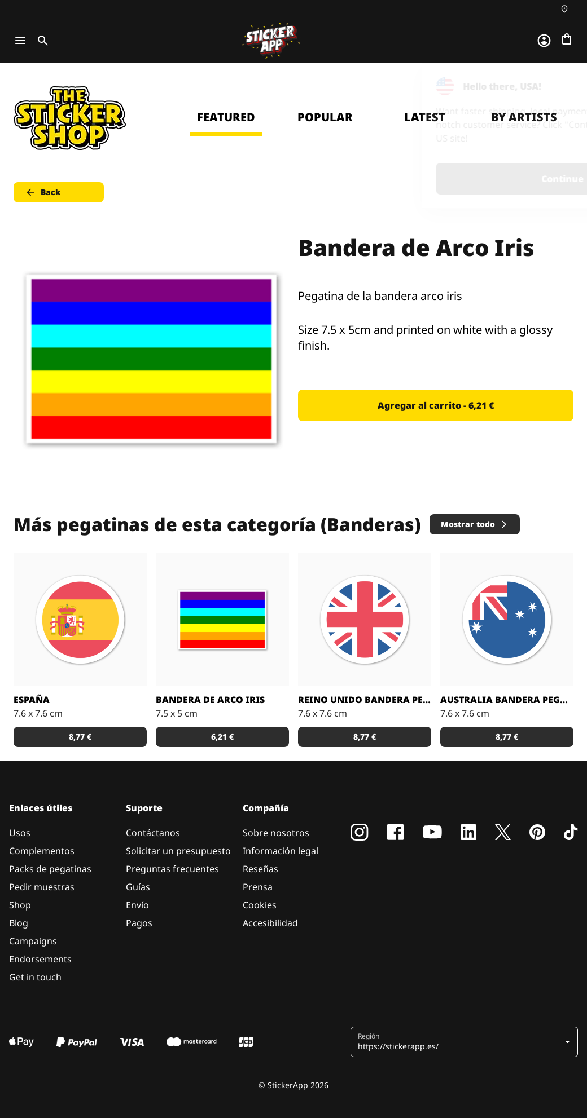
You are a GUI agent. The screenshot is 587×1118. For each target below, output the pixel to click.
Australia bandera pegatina (506, 699)
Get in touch (35, 977)
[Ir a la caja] (566, 39)
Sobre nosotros (276, 833)
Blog (18, 923)
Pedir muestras (42, 887)
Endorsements (40, 959)
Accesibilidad (270, 923)
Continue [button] (435, 179)
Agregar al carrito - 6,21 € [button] (436, 405)
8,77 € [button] (80, 736)
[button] (460, 1042)
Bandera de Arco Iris (210, 699)
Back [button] (42, 192)
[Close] (553, 86)
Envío (137, 905)
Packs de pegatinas (50, 869)
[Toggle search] (40, 40)
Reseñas (260, 869)
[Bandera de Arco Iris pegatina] (222, 619)
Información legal (280, 851)
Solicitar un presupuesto (178, 851)
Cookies (260, 905)
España (32, 699)
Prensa (258, 887)
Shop (20, 905)
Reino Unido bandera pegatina (364, 699)
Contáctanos (153, 833)
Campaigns (33, 941)
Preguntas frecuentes (172, 869)
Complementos (42, 851)
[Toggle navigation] (20, 40)
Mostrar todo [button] (475, 524)
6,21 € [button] (222, 736)
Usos (19, 833)
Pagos (139, 923)
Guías (138, 887)
